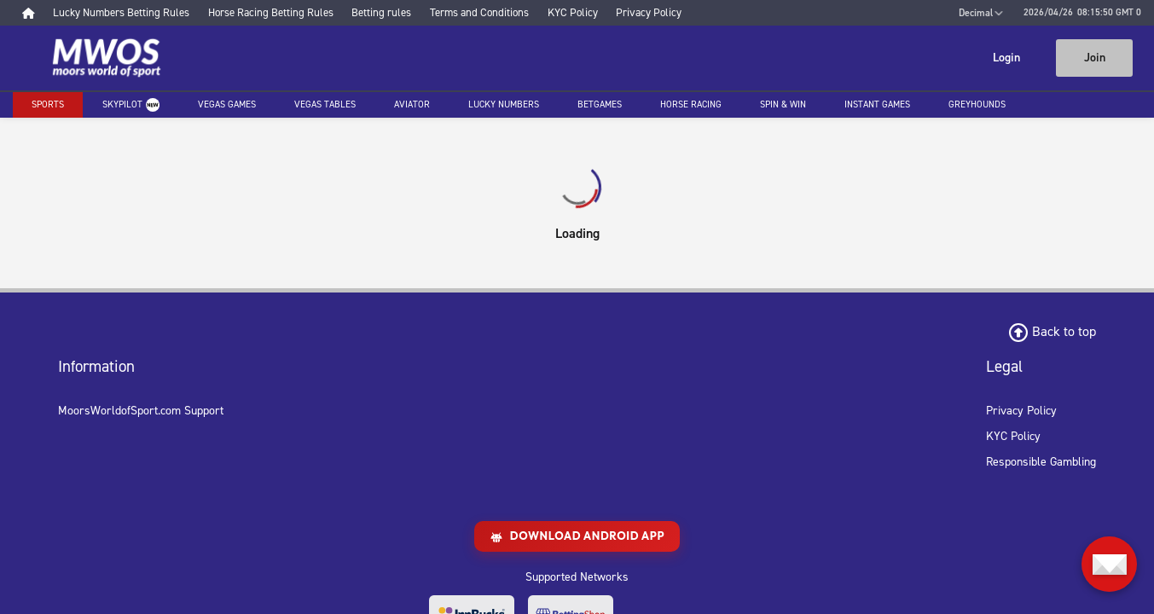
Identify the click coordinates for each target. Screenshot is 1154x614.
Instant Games (877, 104)
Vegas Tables (325, 104)
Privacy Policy (1021, 411)
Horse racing (691, 104)
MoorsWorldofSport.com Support (140, 411)
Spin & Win (783, 104)
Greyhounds (977, 104)
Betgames (599, 104)
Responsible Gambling (1041, 462)
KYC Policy (1013, 436)
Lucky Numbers (503, 104)
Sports (48, 104)
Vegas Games (227, 104)
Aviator (412, 104)
